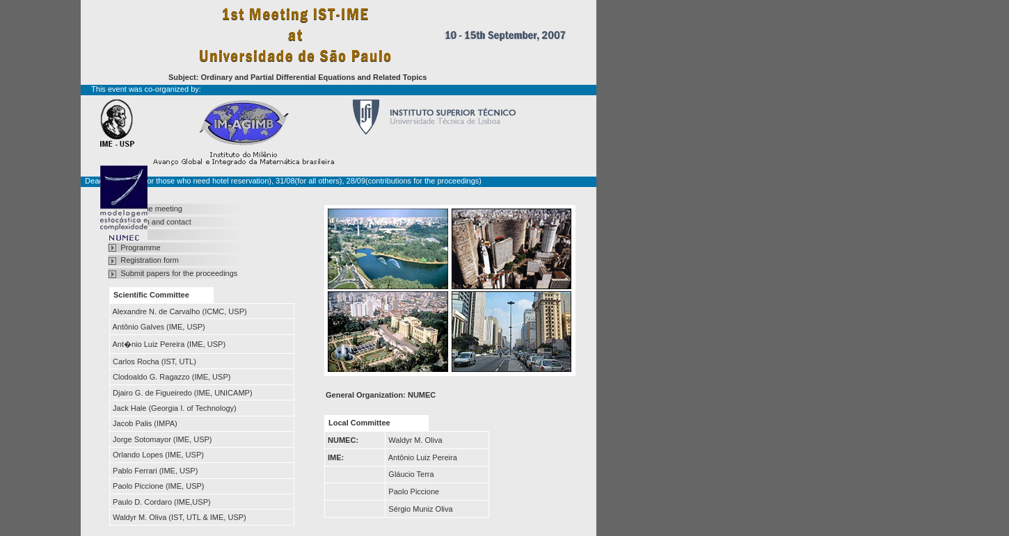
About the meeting (151, 208)
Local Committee (359, 423)
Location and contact (155, 222)
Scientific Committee (151, 295)
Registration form (149, 260)
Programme (140, 247)
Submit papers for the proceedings (178, 273)
